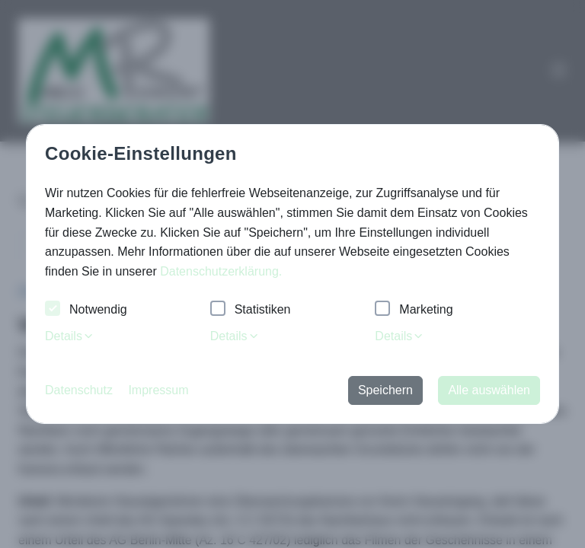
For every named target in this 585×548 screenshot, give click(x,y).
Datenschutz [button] (79, 390)
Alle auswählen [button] (489, 390)
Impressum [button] (158, 390)
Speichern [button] (385, 390)
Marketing (413, 310)
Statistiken (250, 310)
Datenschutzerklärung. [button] (221, 271)
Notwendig (86, 310)
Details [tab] (69, 336)
